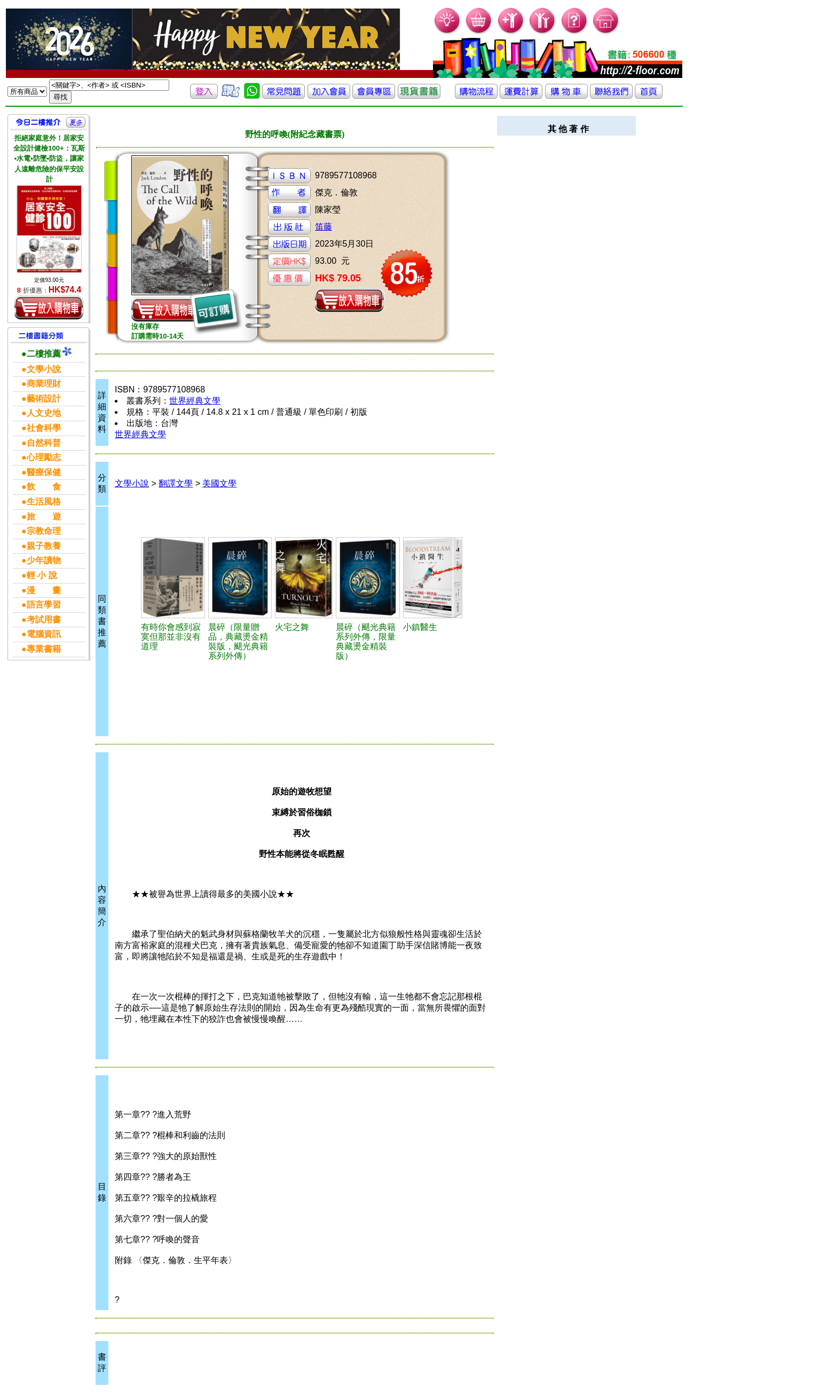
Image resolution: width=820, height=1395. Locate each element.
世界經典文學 (194, 400)
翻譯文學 (176, 483)
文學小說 (132, 483)
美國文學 (219, 483)
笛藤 (323, 226)
